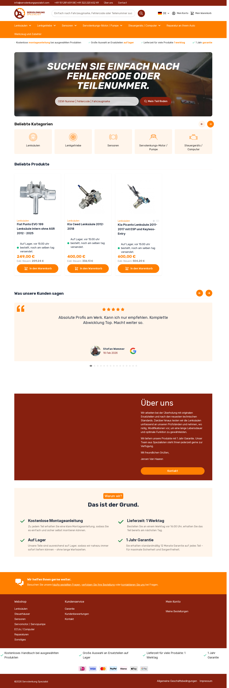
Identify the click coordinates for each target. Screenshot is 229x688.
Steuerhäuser (22, 613)
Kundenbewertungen (77, 613)
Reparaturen (21, 634)
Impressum (206, 681)
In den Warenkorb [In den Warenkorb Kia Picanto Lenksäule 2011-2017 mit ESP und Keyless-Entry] (138, 268)
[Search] (141, 13)
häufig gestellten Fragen (66, 584)
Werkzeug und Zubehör (27, 34)
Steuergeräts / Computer (144, 25)
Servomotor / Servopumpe (29, 624)
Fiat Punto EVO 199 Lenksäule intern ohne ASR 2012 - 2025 (36, 228)
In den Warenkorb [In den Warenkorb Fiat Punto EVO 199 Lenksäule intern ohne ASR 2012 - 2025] (37, 268)
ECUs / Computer (24, 629)
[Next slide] (209, 293)
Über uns (108, 2)
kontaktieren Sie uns (133, 584)
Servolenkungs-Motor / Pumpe (103, 25)
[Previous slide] (199, 293)
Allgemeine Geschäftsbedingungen (177, 681)
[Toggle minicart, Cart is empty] (200, 13)
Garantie (70, 608)
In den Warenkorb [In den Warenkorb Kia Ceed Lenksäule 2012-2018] (88, 268)
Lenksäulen (23, 25)
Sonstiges (20, 639)
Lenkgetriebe (47, 25)
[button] (91, 366)
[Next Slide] (210, 124)
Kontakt (172, 470)
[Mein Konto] (180, 13)
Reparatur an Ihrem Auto (180, 25)
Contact (122, 2)
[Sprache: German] (164, 13)
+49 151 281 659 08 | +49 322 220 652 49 (76, 2)
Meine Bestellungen (177, 611)
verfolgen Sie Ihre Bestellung (98, 584)
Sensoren (69, 25)
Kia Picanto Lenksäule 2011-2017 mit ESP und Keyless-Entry (137, 229)
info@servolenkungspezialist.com (31, 2)
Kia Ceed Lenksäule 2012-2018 (85, 226)
